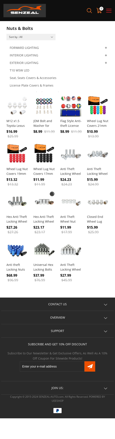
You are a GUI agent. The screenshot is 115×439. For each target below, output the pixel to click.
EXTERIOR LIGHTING (24, 63)
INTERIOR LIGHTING (24, 55)
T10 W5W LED (19, 70)
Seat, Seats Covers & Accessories (33, 78)
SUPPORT (57, 331)
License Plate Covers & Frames (31, 85)
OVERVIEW (57, 317)
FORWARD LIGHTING (24, 48)
